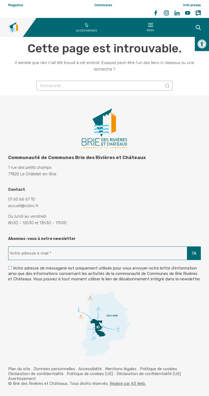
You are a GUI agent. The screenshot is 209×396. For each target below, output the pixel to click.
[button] (202, 44)
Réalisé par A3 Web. (128, 383)
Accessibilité (90, 368)
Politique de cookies (158, 368)
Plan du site (19, 368)
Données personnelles (54, 368)
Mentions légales (121, 368)
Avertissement (22, 378)
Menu (150, 28)
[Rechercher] (104, 86)
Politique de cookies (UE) (90, 373)
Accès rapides (86, 30)
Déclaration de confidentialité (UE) (148, 373)
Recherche (192, 27)
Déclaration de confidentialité (35, 373)
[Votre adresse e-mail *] (97, 253)
